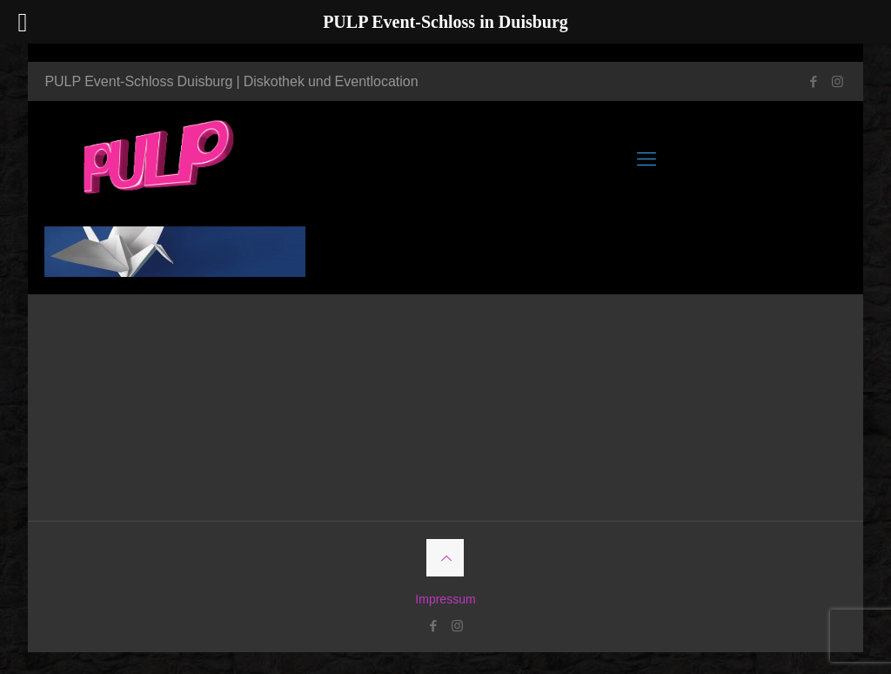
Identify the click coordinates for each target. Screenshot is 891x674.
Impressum (445, 598)
